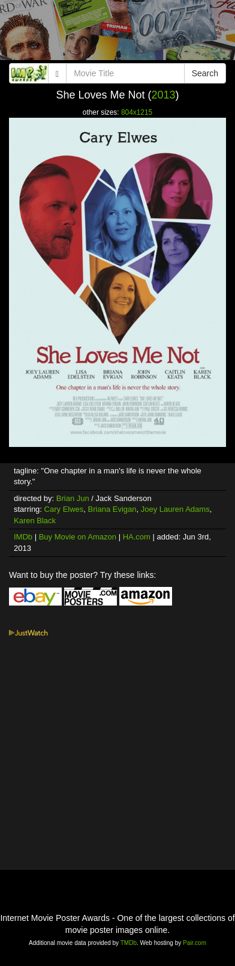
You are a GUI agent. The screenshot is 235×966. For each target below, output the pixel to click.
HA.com (136, 536)
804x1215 (136, 112)
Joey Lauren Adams (175, 509)
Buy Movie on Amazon (77, 536)
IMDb (23, 536)
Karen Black (35, 520)
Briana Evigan (112, 509)
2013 (164, 95)
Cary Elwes (64, 509)
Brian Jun (72, 498)
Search (205, 73)
